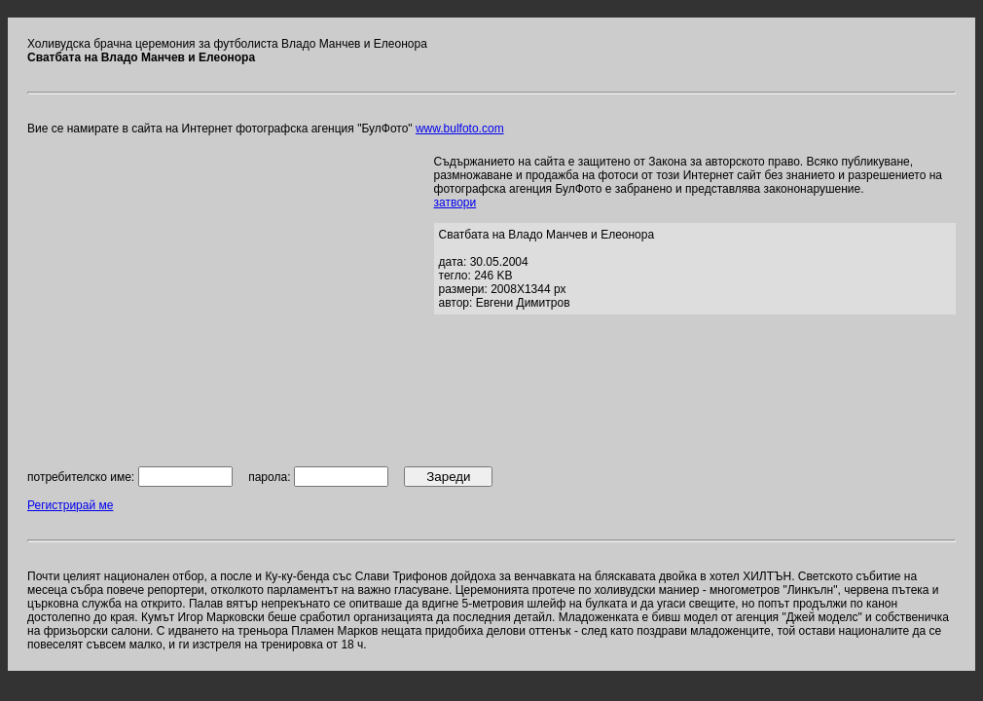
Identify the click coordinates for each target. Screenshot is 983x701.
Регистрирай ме (70, 505)
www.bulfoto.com (460, 128)
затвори (455, 202)
